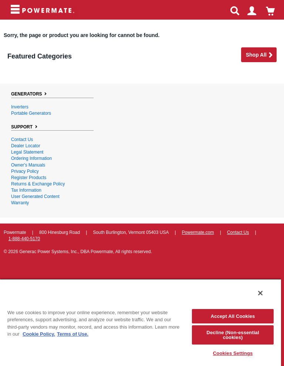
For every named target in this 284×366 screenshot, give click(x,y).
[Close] (260, 293)
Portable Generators (31, 113)
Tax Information (26, 190)
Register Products (28, 177)
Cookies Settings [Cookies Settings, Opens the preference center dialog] (233, 353)
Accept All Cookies (233, 316)
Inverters (19, 107)
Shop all (259, 55)
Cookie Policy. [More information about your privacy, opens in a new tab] (39, 334)
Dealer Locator (25, 145)
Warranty (20, 202)
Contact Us (22, 139)
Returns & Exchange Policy (38, 184)
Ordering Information (31, 158)
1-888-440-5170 (24, 238)
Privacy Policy (25, 171)
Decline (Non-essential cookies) (232, 335)
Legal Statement (27, 152)
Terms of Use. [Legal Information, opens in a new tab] (72, 334)
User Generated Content (35, 196)
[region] (140, 322)
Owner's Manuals (28, 165)
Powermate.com (198, 232)
